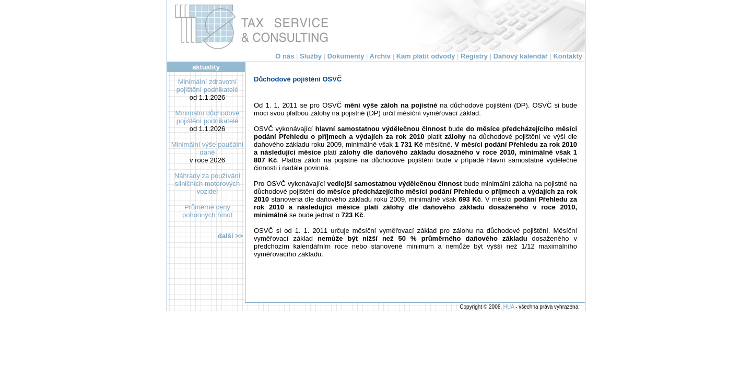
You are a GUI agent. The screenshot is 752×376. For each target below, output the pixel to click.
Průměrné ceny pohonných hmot (207, 211)
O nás (284, 56)
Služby (311, 56)
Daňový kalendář (521, 56)
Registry (474, 56)
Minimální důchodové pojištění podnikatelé (207, 117)
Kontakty (567, 56)
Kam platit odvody (425, 56)
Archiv (380, 56)
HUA (508, 307)
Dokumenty (346, 56)
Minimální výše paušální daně (207, 148)
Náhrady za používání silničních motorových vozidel (207, 183)
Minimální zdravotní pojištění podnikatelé (208, 85)
